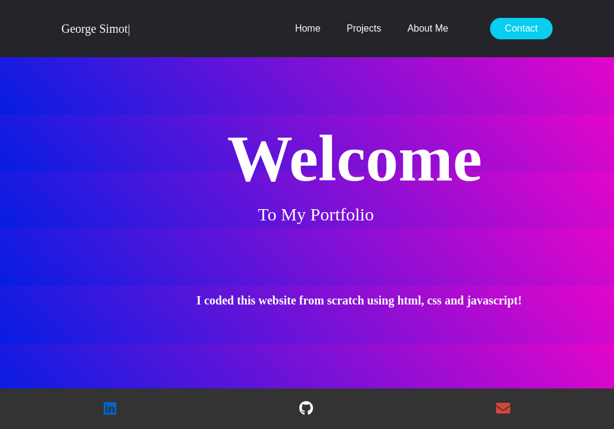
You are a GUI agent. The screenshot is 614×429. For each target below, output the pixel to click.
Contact (521, 28)
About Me (427, 28)
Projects (364, 28)
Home (308, 28)
